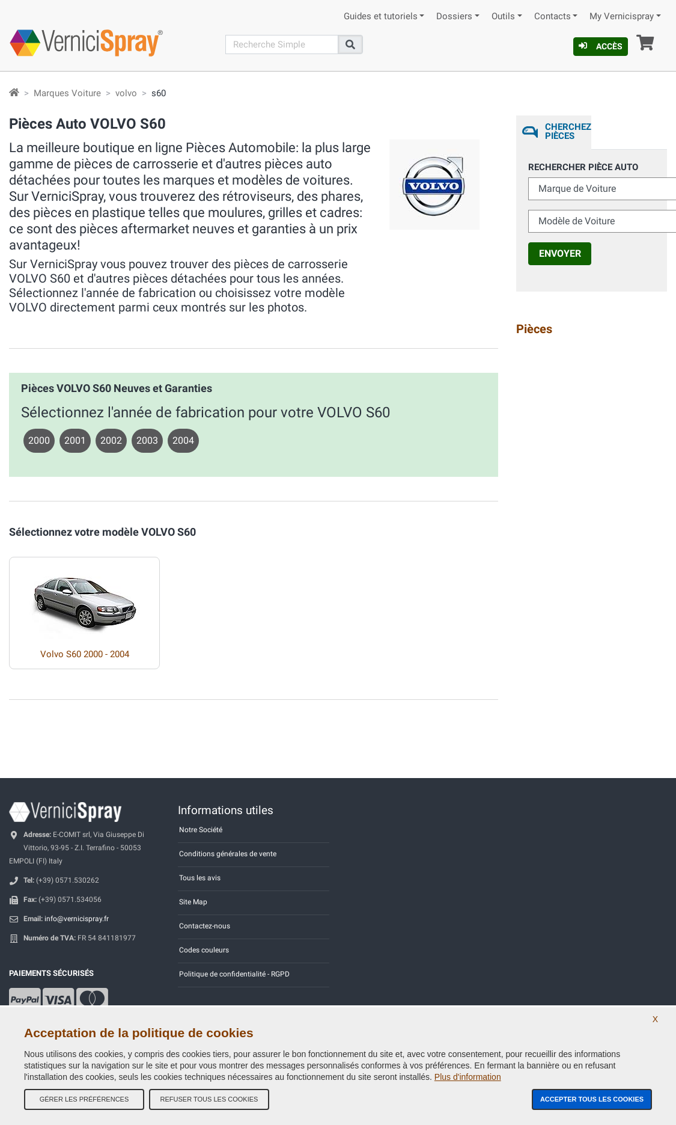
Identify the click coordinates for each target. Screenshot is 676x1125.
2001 (75, 440)
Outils (503, 16)
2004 (183, 440)
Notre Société (200, 830)
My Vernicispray (621, 16)
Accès (601, 46)
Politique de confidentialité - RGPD (234, 974)
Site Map (193, 902)
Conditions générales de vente (227, 854)
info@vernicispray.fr (76, 919)
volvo (126, 93)
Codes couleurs (204, 950)
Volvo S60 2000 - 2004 (84, 654)
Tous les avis (200, 878)
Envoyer (560, 253)
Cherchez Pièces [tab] (568, 131)
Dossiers (454, 16)
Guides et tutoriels (381, 16)
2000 (39, 440)
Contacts (552, 16)
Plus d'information (467, 1077)
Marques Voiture (67, 93)
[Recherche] (281, 44)
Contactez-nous (204, 926)
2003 (147, 440)
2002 (111, 440)
